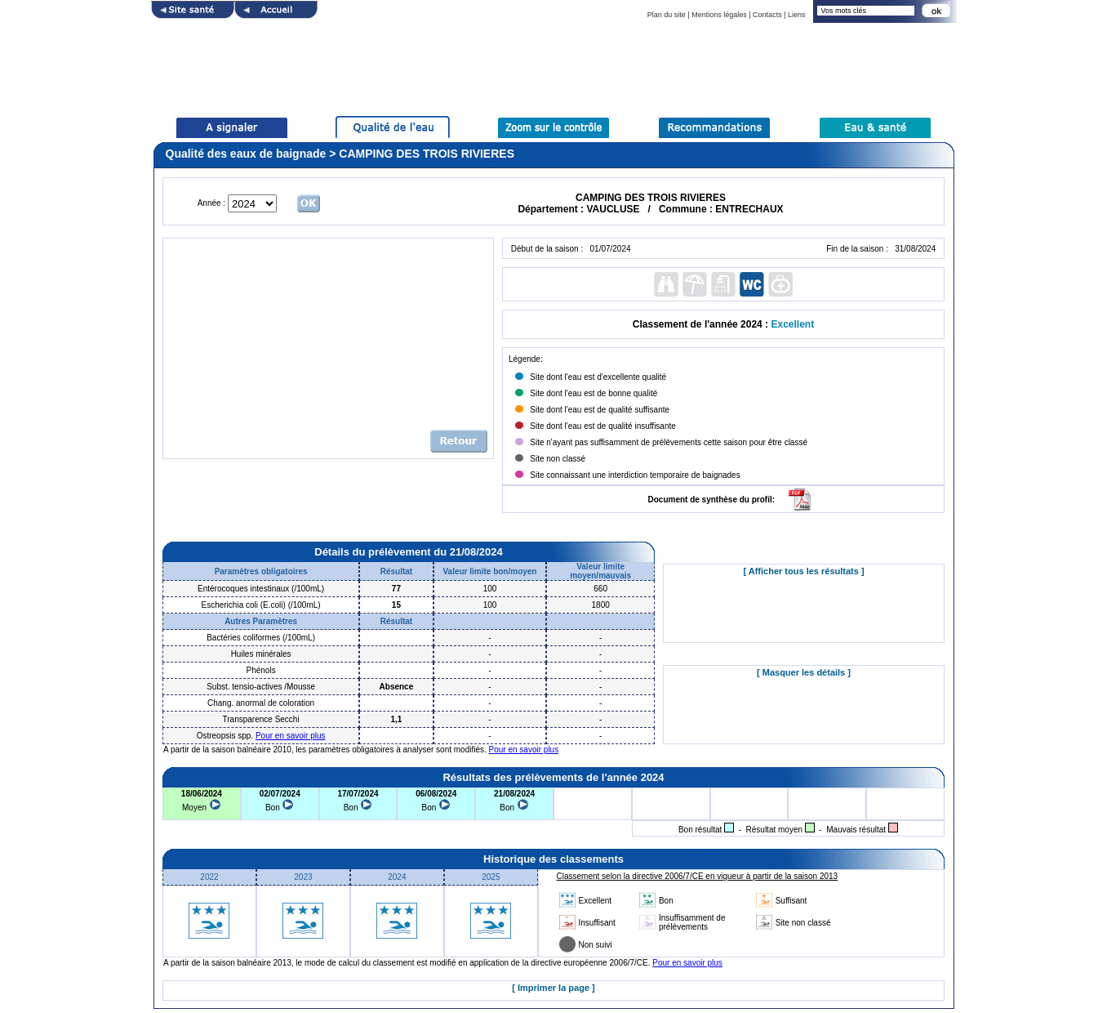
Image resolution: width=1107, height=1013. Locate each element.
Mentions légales (719, 15)
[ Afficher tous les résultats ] (803, 571)
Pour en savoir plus (291, 735)
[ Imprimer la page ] (553, 988)
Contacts (767, 15)
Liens (797, 15)
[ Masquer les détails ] (804, 672)
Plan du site (666, 15)
